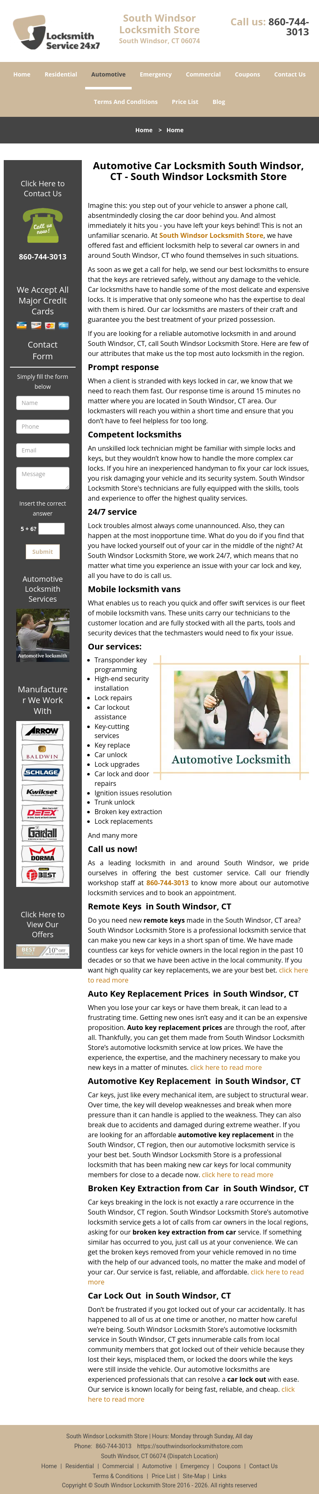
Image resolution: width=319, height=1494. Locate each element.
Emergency (156, 74)
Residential (61, 74)
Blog (219, 102)
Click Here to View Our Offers (43, 924)
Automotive (108, 74)
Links (219, 1476)
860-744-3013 (288, 26)
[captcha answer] (51, 529)
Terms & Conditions (118, 1476)
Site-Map (194, 1476)
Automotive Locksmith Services (42, 589)
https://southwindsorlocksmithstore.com (190, 1446)
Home (21, 74)
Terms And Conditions (126, 102)
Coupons (247, 74)
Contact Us (290, 74)
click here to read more (226, 1067)
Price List (185, 102)
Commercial (203, 74)
